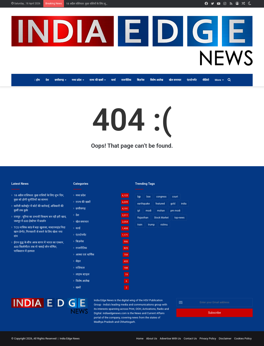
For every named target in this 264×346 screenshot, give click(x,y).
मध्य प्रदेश (76, 79)
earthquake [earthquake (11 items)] (143, 203)
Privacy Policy (208, 338)
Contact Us (190, 338)
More (218, 79)
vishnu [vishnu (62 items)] (164, 224)
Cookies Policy (243, 338)
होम (37, 79)
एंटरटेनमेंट (192, 79)
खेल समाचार (175, 79)
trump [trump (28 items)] (151, 224)
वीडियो (206, 79)
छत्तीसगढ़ (59, 79)
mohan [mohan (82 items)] (161, 210)
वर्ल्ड (113, 79)
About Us (151, 338)
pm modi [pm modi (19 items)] (175, 210)
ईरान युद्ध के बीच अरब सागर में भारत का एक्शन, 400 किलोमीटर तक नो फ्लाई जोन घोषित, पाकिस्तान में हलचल (39, 247)
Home (139, 338)
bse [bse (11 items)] (148, 196)
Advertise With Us (170, 338)
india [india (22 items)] (183, 203)
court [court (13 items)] (175, 196)
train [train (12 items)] (139, 224)
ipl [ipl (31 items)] (138, 210)
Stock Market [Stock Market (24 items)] (161, 217)
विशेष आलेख (156, 79)
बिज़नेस (140, 79)
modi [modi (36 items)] (148, 210)
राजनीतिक (126, 79)
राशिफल (80, 267)
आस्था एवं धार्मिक (85, 254)
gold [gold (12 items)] (173, 203)
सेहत (78, 261)
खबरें (78, 287)
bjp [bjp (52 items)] (139, 196)
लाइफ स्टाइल (82, 274)
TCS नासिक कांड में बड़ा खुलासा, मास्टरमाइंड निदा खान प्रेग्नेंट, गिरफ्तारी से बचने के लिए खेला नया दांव (39, 232)
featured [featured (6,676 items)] (160, 203)
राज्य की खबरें (96, 79)
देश (47, 79)
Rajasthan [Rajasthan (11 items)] (142, 217)
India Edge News (70, 338)
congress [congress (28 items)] (161, 196)
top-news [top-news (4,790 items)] (179, 217)
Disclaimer (225, 338)
